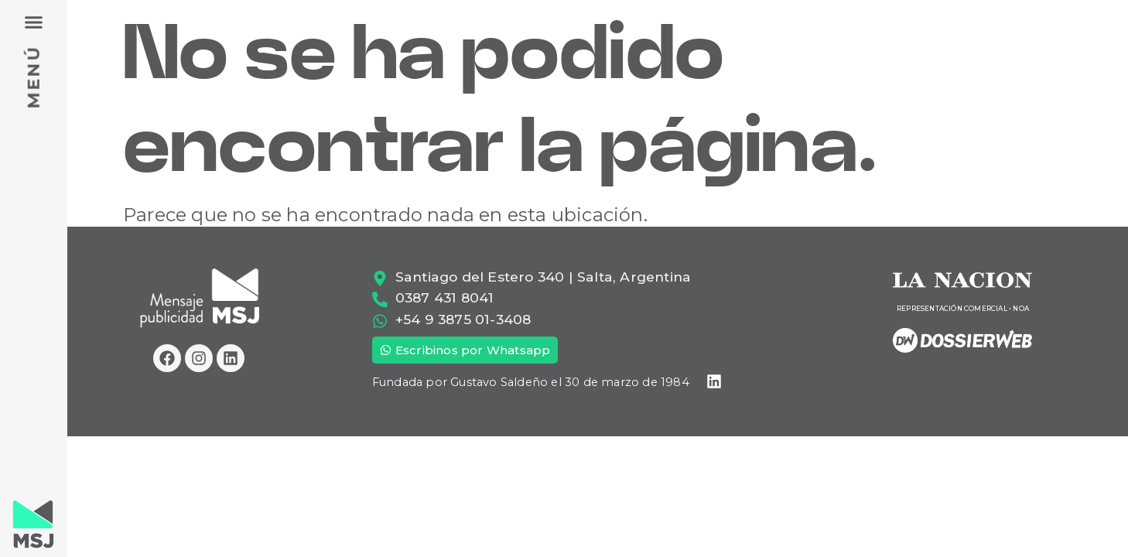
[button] (34, 22)
